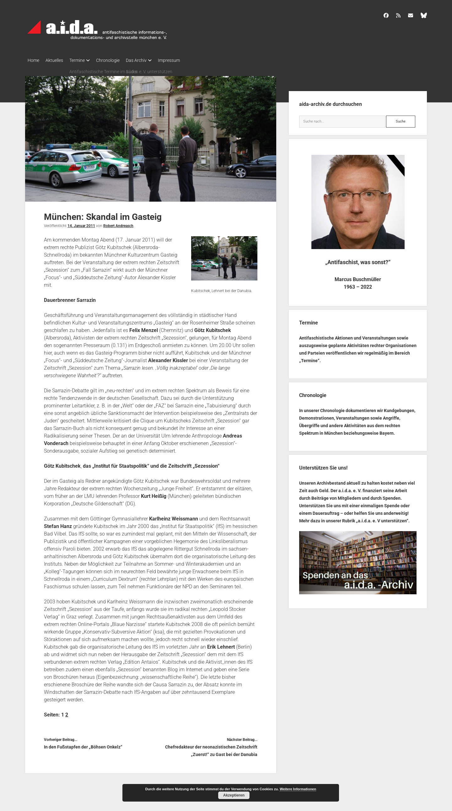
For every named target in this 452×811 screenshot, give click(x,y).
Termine (83, 60)
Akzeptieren (234, 795)
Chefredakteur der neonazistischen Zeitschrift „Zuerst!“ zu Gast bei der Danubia (211, 749)
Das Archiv (148, 60)
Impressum (185, 60)
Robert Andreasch (118, 224)
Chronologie (117, 60)
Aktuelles (57, 60)
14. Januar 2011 (81, 224)
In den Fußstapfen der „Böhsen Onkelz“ (83, 745)
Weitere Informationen (298, 789)
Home (33, 60)
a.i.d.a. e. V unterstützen (382, 518)
